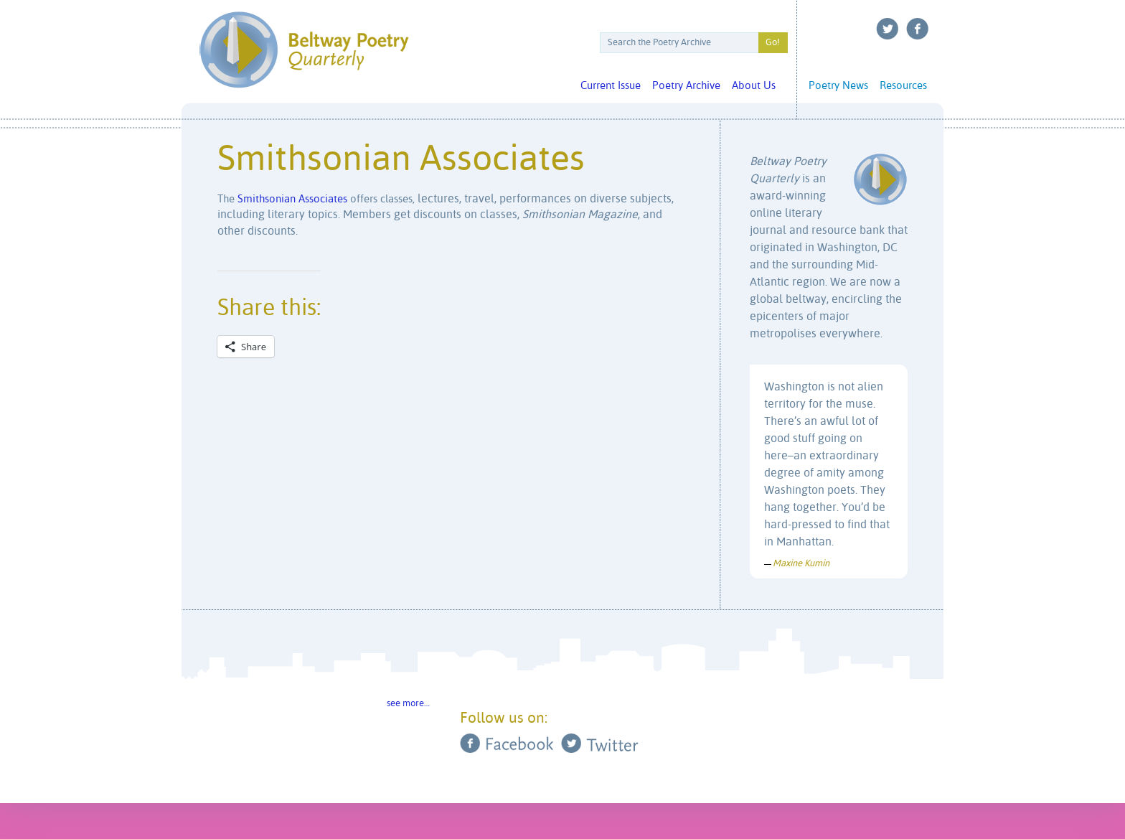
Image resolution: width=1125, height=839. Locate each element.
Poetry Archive (686, 85)
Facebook (917, 28)
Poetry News (838, 85)
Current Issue (610, 85)
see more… (408, 703)
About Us (754, 85)
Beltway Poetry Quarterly (304, 49)
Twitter (887, 28)
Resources (903, 85)
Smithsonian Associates (292, 199)
